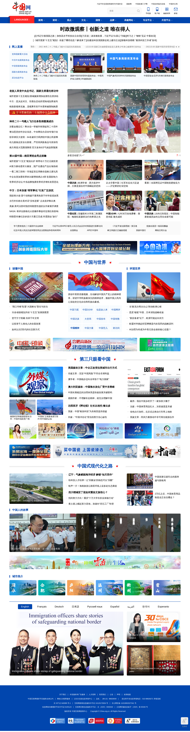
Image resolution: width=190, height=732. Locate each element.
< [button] (176, 47)
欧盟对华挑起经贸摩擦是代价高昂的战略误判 (151, 324)
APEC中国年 (92, 231)
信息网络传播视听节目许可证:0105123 (57, 708)
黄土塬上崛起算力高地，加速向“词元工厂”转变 (91, 504)
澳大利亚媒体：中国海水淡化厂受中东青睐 (91, 387)
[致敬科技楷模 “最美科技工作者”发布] (139, 40)
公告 (111, 696)
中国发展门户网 (141, 4)
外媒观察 (15, 395)
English (25, 607)
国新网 (129, 4)
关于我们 (62, 696)
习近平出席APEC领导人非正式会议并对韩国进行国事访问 (77, 226)
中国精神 (74, 328)
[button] (178, 120)
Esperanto (163, 607)
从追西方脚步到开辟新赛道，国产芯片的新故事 (32, 300)
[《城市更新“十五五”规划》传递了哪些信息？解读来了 (59, 40)
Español (114, 607)
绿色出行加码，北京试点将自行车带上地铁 (151, 412)
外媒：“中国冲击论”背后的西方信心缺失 (87, 418)
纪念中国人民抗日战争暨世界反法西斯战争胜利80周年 (37, 231)
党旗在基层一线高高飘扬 (157, 226)
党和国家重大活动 (20, 54)
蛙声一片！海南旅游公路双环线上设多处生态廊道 (92, 486)
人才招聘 (92, 696)
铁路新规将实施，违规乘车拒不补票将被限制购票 (33, 106)
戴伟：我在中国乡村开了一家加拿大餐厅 (150, 402)
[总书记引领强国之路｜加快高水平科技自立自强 (57, 36)
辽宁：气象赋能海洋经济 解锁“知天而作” (90, 475)
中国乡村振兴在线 (158, 4)
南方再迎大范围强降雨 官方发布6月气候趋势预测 (33, 147)
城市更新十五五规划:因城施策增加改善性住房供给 (33, 96)
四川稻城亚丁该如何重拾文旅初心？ (88, 493)
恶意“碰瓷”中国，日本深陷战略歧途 (146, 313)
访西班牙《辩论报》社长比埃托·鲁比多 (89, 406)
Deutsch (59, 607)
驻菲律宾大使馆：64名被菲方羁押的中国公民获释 (33, 137)
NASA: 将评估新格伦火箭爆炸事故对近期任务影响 (33, 212)
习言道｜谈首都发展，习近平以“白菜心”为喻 (104, 36)
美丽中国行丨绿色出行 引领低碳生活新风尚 (30, 502)
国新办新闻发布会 (20, 72)
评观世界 (135, 269)
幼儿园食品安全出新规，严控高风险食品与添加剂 (33, 142)
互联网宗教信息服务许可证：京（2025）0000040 (94, 708)
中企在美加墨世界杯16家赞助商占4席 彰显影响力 (33, 177)
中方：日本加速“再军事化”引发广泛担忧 (31, 190)
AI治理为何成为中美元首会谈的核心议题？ (150, 330)
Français (42, 607)
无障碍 (184, 722)
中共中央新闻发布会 (20, 60)
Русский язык (94, 607)
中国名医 (71, 214)
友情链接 (127, 696)
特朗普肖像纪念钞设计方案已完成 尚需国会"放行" (33, 217)
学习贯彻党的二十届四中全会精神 (28, 226)
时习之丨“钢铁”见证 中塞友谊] (141, 36)
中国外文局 (173, 4)
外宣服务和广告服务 (77, 696)
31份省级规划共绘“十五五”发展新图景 (30, 313)
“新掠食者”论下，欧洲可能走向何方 (146, 318)
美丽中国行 (141, 231)
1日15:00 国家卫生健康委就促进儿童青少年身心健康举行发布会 (113, 47)
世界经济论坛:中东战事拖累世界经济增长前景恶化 (33, 182)
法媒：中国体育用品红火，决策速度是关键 (151, 407)
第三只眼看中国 (95, 359)
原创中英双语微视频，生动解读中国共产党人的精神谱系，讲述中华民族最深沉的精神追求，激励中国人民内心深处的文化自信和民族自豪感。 (94, 298)
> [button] (178, 47)
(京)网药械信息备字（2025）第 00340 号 (132, 708)
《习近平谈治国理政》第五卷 (124, 226)
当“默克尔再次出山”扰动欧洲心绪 (145, 307)
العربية (130, 607)
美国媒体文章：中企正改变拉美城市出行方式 (92, 368)
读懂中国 (17, 269)
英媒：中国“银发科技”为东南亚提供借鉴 (87, 412)
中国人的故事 (20, 510)
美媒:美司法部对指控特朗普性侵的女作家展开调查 (33, 206)
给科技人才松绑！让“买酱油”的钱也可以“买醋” (90, 481)
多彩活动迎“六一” (75, 155)
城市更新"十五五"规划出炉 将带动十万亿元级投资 (33, 161)
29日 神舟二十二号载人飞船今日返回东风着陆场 (60, 47)
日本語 (75, 607)
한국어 (146, 607)
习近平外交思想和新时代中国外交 (110, 4)
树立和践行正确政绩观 (117, 231)
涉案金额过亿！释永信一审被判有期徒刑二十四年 (33, 127)
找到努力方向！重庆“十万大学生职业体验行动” (91, 498)
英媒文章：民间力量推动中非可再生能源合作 (152, 418)
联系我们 (102, 696)
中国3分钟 (111, 214)
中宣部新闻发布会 (20, 66)
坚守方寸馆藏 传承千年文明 (25, 318)
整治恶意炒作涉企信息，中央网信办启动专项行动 (33, 132)
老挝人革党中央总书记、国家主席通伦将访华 (33, 91)
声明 (118, 696)
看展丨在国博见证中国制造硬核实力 (162, 183)
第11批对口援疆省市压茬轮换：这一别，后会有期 (35, 549)
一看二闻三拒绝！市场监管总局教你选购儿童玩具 (33, 172)
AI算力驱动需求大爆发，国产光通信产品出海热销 (33, 166)
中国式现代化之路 (95, 466)
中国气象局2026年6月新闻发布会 (121, 76)
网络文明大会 (161, 231)
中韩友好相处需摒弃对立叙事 (142, 300)
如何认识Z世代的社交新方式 (26, 330)
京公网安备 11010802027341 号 (124, 704)
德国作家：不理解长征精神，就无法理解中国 (90, 398)
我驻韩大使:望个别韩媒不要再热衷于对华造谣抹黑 (33, 196)
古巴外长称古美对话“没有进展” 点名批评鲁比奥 (32, 201)
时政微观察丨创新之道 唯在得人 (95, 29)
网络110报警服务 (63, 700)
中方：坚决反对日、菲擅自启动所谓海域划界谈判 (33, 101)
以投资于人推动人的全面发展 (26, 324)
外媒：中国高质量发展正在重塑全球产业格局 (149, 394)
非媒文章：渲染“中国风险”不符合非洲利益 (88, 374)
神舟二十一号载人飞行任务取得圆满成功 (31, 121)
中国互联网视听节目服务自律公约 (40, 700)
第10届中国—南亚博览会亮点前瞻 (27, 156)
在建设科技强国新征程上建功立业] (104, 40)
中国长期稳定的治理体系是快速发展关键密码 (90, 393)
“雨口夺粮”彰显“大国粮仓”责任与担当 (30, 307)
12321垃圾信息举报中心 (83, 700)
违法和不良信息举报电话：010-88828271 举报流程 (141, 700)
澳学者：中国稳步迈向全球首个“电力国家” (88, 379)
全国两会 (74, 231)
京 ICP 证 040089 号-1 (62, 704)
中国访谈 (71, 183)
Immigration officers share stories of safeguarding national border (47, 672)
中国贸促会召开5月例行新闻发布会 (159, 76)
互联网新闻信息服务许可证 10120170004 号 (91, 704)
